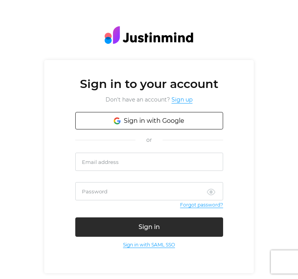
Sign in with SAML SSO (149, 245)
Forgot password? (201, 205)
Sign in (149, 227)
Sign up (182, 99)
